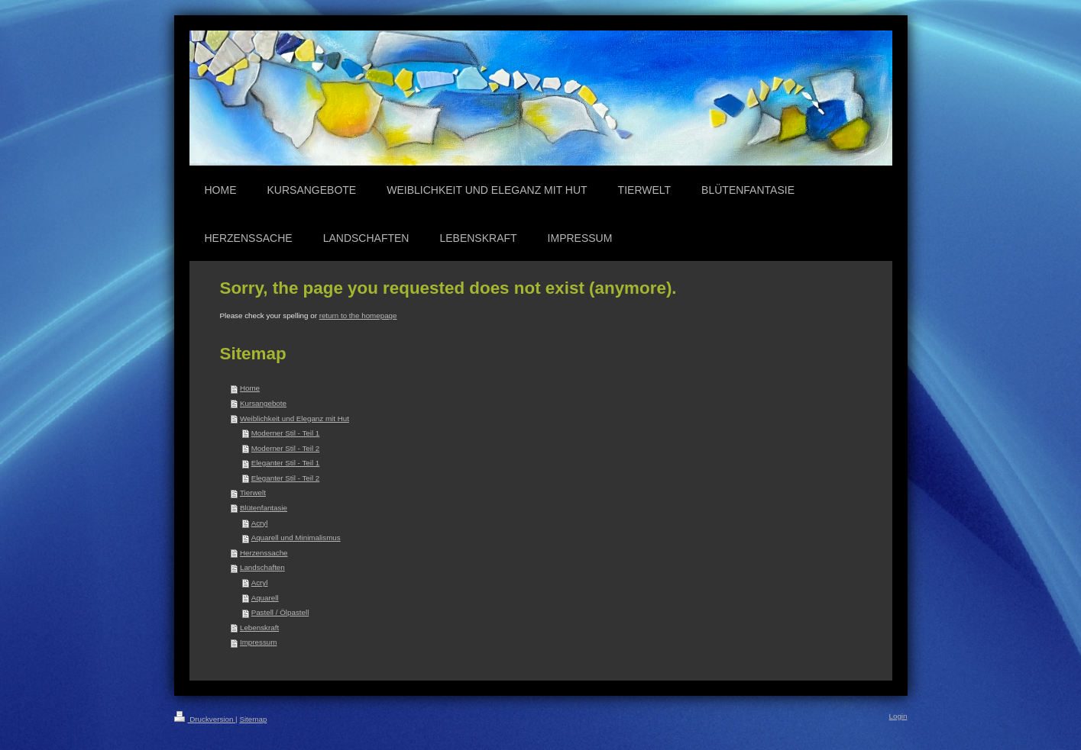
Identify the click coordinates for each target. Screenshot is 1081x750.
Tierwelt (253, 492)
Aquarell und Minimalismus (296, 537)
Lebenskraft (259, 627)
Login (898, 716)
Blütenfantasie (263, 508)
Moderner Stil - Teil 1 (285, 433)
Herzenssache (264, 553)
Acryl (259, 523)
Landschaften (262, 567)
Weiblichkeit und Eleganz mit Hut (294, 418)
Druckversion (205, 719)
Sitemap (253, 719)
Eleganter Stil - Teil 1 (285, 463)
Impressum (258, 642)
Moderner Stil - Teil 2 (285, 448)
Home (250, 388)
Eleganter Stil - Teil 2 (285, 478)
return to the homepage (358, 315)
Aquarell (265, 598)
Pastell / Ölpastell (280, 612)
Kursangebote (263, 403)
